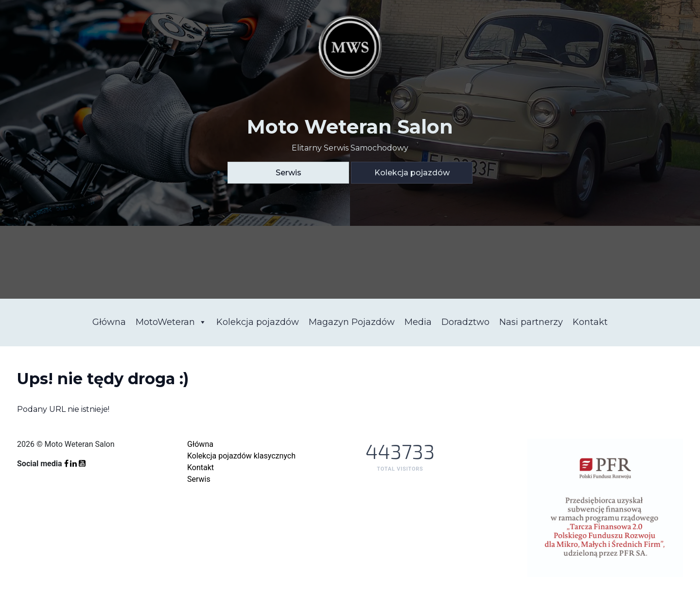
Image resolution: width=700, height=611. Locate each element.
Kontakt (590, 322)
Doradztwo (465, 322)
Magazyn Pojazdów (352, 322)
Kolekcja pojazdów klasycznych (241, 455)
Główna (109, 322)
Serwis (288, 172)
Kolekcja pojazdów (412, 172)
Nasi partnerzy (531, 322)
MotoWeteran (171, 322)
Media (418, 322)
